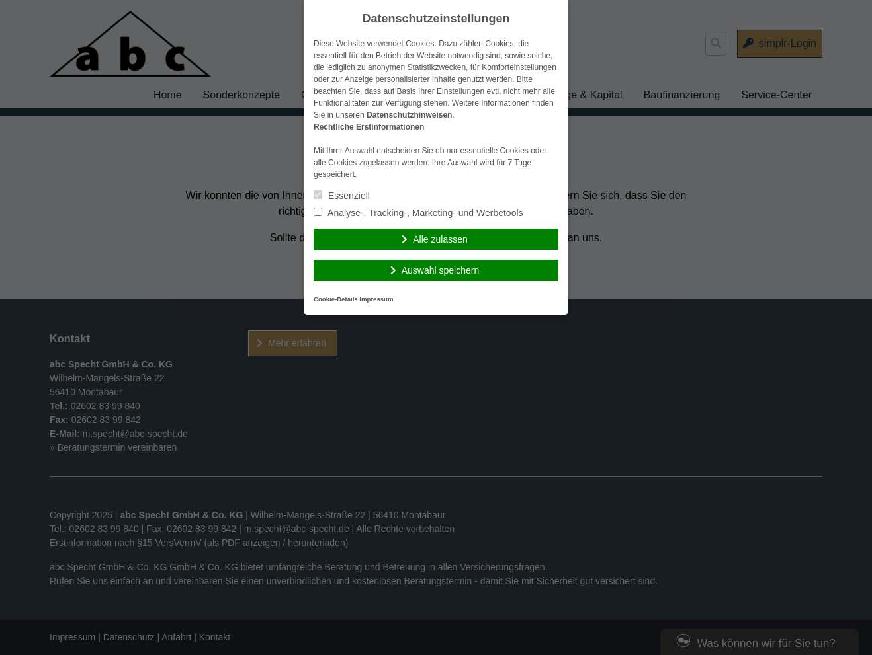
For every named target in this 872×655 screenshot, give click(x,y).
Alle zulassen (440, 239)
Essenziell (342, 195)
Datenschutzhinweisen (409, 115)
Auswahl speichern (441, 270)
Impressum (376, 299)
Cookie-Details (336, 299)
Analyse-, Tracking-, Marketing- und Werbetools (418, 213)
